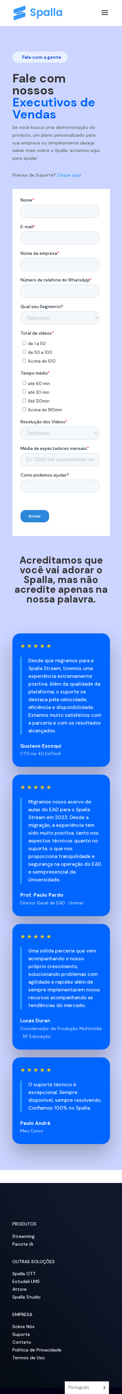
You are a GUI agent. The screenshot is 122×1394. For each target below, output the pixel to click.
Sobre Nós (23, 1326)
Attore (19, 1289)
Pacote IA (22, 1244)
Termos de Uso (28, 1358)
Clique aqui (69, 175)
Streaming (23, 1236)
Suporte (21, 1334)
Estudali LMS (26, 1281)
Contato (21, 1342)
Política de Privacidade (36, 1350)
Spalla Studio (26, 1297)
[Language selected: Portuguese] (87, 1387)
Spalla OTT (24, 1273)
